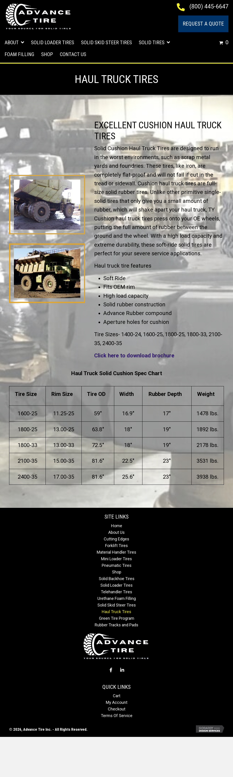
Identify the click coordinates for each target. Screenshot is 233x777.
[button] (110, 670)
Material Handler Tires (116, 552)
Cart (116, 695)
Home (116, 525)
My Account (116, 702)
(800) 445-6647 (208, 6)
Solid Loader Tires (116, 585)
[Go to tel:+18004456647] (183, 6)
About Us (116, 532)
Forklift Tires (116, 545)
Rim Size (62, 394)
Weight (206, 394)
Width (126, 394)
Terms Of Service (116, 715)
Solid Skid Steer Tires (116, 605)
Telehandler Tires (116, 591)
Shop (116, 572)
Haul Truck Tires (116, 611)
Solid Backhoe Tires (116, 578)
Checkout (116, 709)
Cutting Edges (116, 539)
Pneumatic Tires (117, 565)
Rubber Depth (165, 394)
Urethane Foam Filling (116, 598)
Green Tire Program (116, 618)
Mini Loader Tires (116, 558)
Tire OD (96, 394)
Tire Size (26, 394)
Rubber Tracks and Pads (116, 624)
